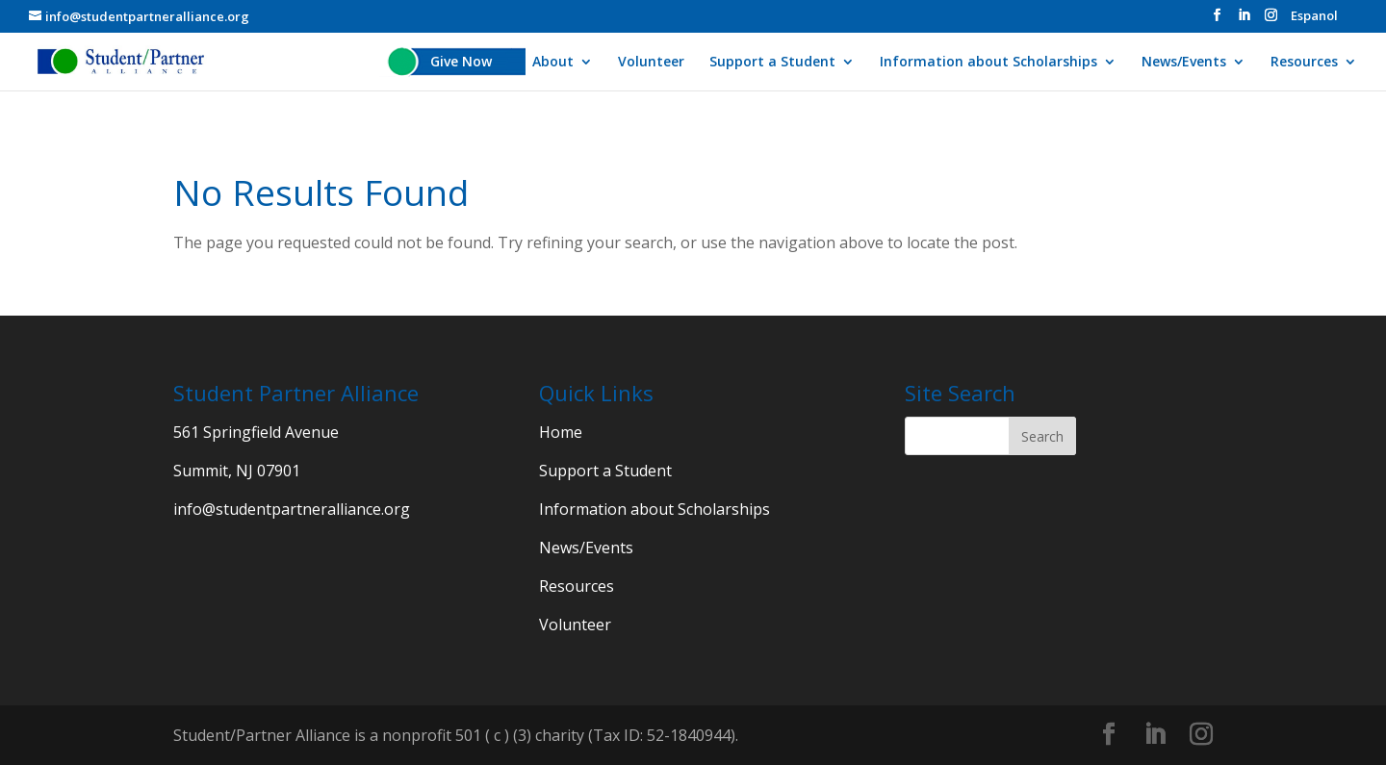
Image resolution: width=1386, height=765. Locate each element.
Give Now (461, 62)
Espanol (1314, 17)
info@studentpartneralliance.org (291, 509)
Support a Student (772, 62)
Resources (1304, 62)
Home (560, 432)
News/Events (1184, 62)
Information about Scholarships (988, 62)
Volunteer (651, 62)
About (553, 62)
